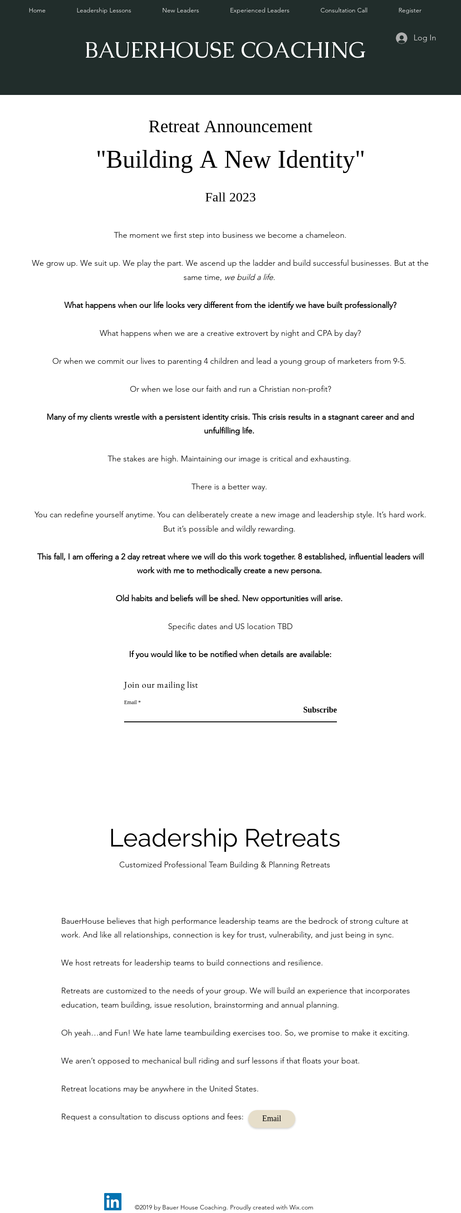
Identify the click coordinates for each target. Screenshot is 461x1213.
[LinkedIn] (112, 1201)
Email (130, 702)
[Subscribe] (314, 710)
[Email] (271, 1119)
